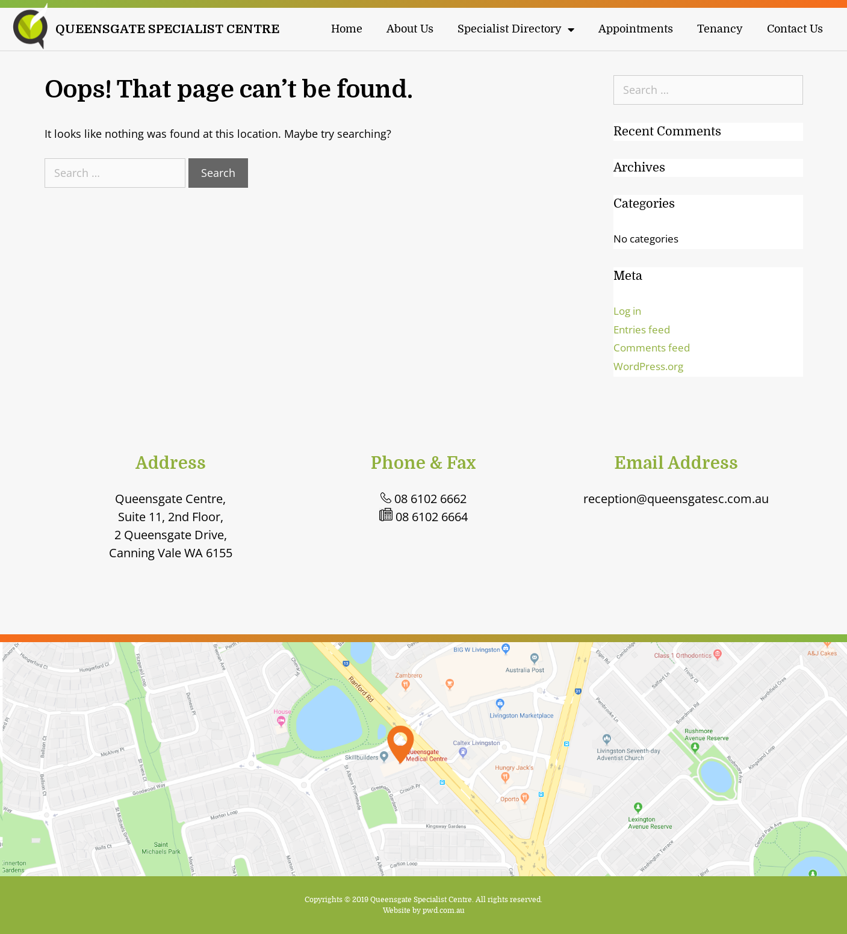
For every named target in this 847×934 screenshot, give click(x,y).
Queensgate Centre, (170, 498)
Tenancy (720, 29)
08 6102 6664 (423, 517)
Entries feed (641, 329)
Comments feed (651, 347)
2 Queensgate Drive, (170, 535)
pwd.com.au (444, 910)
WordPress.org (648, 366)
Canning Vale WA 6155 (170, 553)
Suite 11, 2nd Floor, (170, 517)
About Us (409, 29)
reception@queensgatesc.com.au (676, 498)
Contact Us (795, 29)
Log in (627, 311)
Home (346, 29)
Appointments (635, 29)
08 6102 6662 (423, 498)
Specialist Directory (516, 29)
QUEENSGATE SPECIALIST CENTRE (167, 29)
